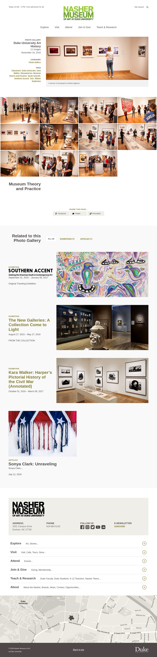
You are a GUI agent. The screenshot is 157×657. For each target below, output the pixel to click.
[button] (141, 7)
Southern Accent (21, 78)
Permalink (95, 213)
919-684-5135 (53, 526)
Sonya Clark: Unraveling (32, 464)
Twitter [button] (76, 213)
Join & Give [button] (84, 27)
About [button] (78, 587)
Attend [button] (68, 27)
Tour (32, 78)
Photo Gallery (35, 62)
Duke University (29, 70)
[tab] (67, 238)
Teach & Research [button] (107, 27)
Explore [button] (44, 27)
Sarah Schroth (34, 76)
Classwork (16, 70)
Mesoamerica (26, 73)
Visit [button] (57, 27)
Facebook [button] (60, 213)
